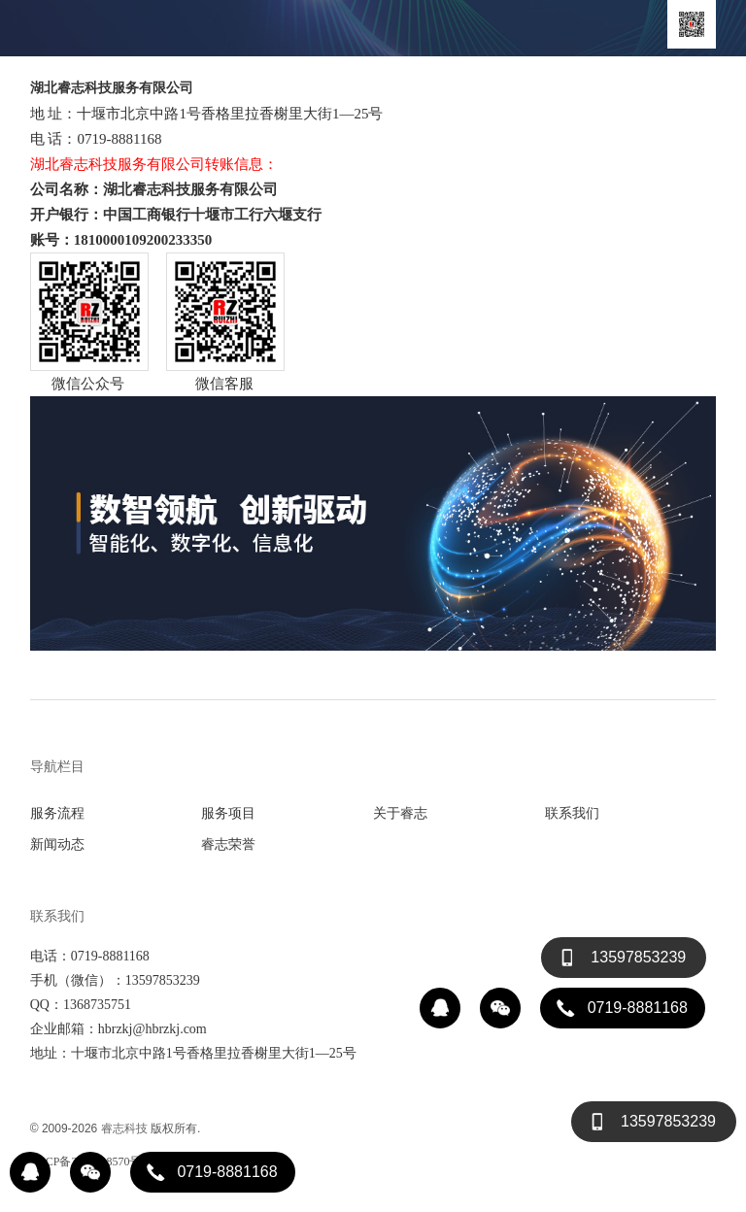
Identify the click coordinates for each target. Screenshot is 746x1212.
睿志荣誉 (228, 844)
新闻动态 (57, 844)
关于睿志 (400, 813)
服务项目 (228, 813)
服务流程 (57, 813)
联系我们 (572, 813)
